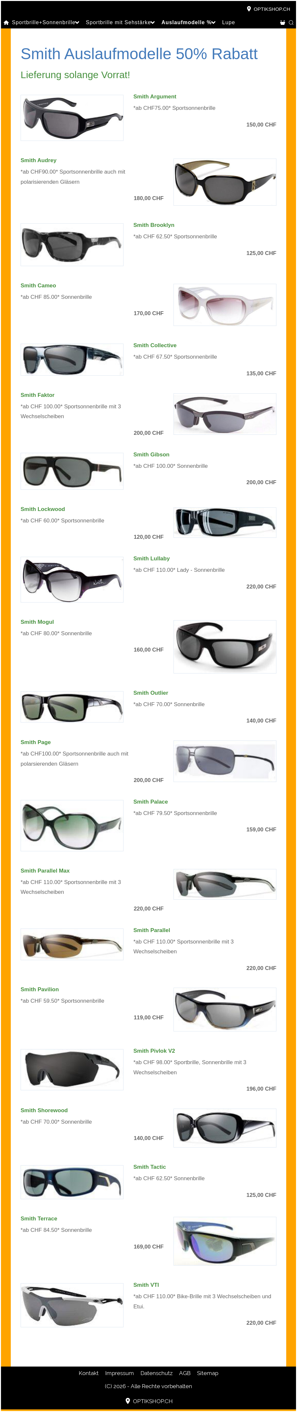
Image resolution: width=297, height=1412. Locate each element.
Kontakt (89, 1373)
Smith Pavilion (40, 989)
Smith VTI (146, 1285)
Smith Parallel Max (45, 871)
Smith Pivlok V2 (154, 1051)
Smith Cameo (38, 285)
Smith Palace (150, 802)
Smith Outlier (150, 693)
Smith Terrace (39, 1219)
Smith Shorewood (44, 1110)
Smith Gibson (151, 454)
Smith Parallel (151, 930)
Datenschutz (156, 1373)
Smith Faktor (38, 395)
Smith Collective (154, 345)
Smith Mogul (37, 622)
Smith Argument (154, 97)
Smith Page (36, 742)
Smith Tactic (149, 1167)
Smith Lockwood (43, 509)
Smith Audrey (39, 160)
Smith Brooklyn (153, 225)
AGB (184, 1373)
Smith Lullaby (151, 558)
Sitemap (207, 1373)
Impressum (119, 1373)
